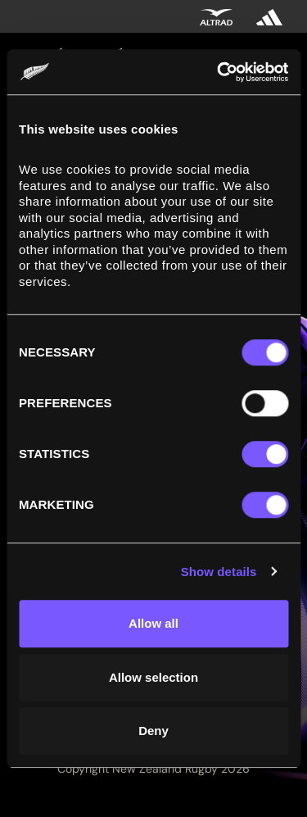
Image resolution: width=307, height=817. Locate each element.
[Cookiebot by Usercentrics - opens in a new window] (218, 72)
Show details (219, 572)
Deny (153, 731)
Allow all (153, 623)
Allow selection (153, 677)
